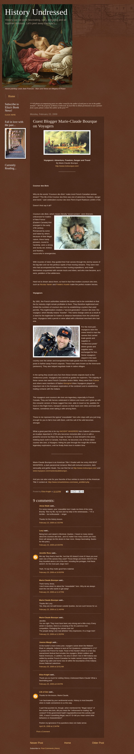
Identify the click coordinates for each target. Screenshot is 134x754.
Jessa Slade (44, 506)
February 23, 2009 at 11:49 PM (51, 609)
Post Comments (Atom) (50, 748)
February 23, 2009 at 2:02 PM (51, 523)
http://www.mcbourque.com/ (67, 166)
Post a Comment (43, 731)
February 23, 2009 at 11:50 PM (51, 634)
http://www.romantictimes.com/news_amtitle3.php (68, 482)
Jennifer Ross (45, 553)
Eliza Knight (44, 675)
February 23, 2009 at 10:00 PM (51, 572)
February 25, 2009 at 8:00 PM (51, 684)
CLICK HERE (10, 115)
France (96, 380)
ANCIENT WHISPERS (68, 431)
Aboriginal (67, 383)
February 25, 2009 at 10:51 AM (51, 667)
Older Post (98, 742)
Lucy (41, 531)
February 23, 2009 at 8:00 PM (51, 545)
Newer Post (36, 742)
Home (11, 96)
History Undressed (36, 12)
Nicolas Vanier (46, 284)
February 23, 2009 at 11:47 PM (51, 592)
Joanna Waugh (45, 642)
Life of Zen (43, 692)
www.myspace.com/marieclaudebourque (50, 471)
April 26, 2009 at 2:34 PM (49, 726)
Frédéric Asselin (63, 284)
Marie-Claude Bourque (48, 580)
